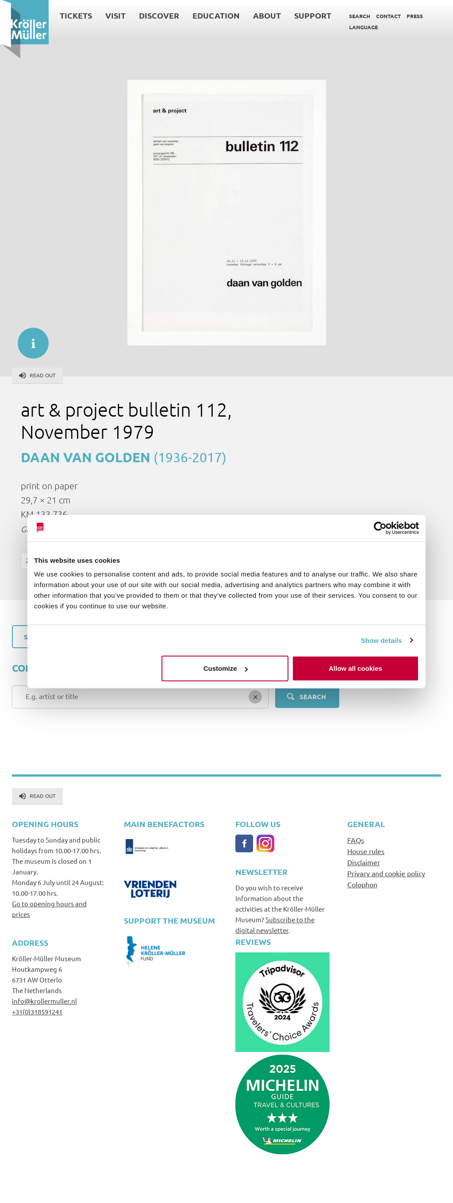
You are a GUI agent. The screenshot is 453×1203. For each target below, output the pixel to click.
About (267, 15)
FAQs (355, 840)
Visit (115, 15)
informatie (29, 339)
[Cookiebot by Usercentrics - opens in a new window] (380, 527)
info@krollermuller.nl (44, 1001)
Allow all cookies (355, 668)
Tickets (76, 15)
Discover (159, 15)
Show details (381, 640)
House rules (365, 851)
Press (415, 15)
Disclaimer (363, 862)
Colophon (362, 884)
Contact (388, 15)
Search (359, 15)
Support (312, 15)
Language (363, 27)
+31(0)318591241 (37, 1011)
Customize (225, 668)
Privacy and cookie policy (386, 873)
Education (216, 15)
